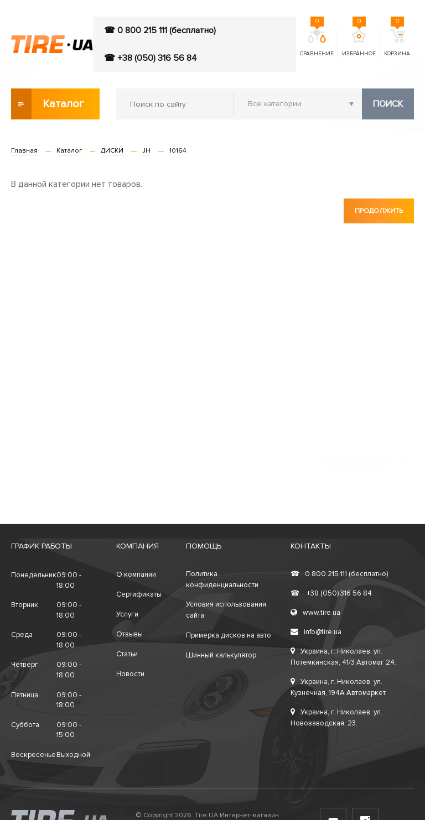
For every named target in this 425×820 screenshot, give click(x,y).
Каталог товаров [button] (48, 103)
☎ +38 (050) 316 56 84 (150, 58)
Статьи (127, 654)
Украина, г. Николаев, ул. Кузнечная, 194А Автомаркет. (339, 687)
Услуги (127, 614)
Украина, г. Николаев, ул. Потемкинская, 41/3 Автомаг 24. (343, 657)
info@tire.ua (316, 632)
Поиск (388, 103)
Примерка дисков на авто (228, 635)
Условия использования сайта (226, 610)
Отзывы (129, 634)
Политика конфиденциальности (222, 579)
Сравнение (317, 43)
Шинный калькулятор (221, 655)
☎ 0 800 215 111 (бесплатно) (160, 30)
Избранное (359, 43)
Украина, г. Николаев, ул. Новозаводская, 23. (336, 718)
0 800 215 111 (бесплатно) (339, 574)
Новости (130, 674)
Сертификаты (139, 594)
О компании (136, 574)
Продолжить (379, 211)
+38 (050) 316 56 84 (331, 593)
